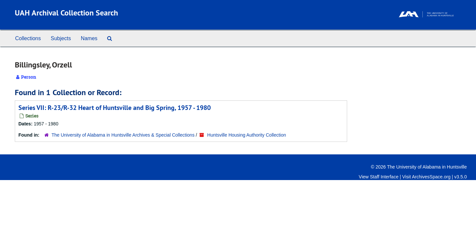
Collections (28, 38)
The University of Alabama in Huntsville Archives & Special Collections (123, 135)
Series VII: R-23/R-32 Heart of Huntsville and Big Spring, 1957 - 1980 (114, 107)
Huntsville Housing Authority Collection (246, 135)
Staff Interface (384, 176)
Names (89, 38)
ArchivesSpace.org (431, 176)
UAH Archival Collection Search (66, 13)
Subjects (61, 38)
